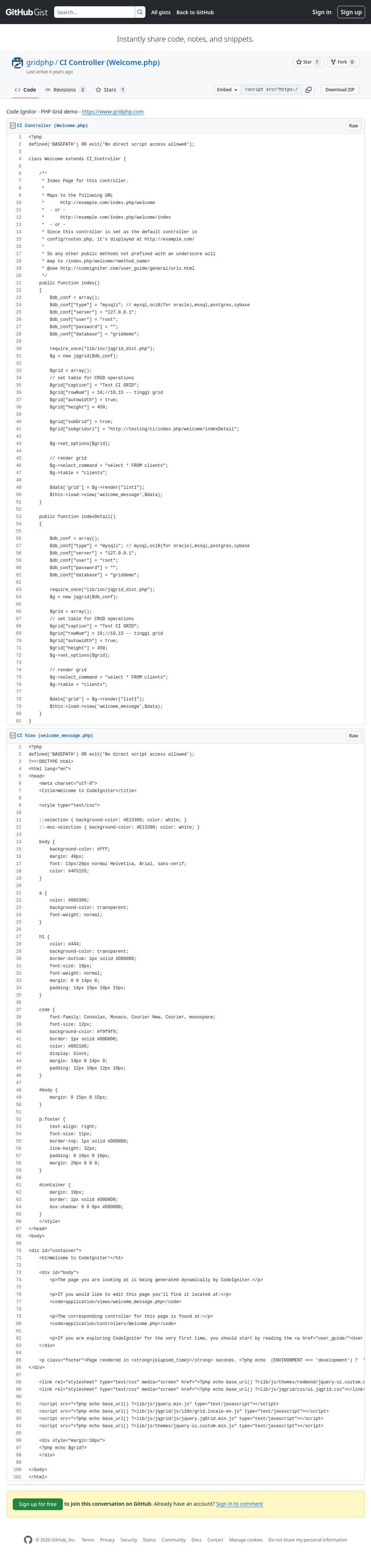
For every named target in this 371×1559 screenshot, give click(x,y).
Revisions (66, 89)
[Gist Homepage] (27, 12)
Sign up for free (38, 1504)
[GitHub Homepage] (28, 1539)
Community (174, 1540)
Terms (88, 1540)
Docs (197, 1540)
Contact (215, 1540)
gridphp (40, 62)
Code (25, 89)
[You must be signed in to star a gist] (308, 62)
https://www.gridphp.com (113, 111)
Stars (111, 89)
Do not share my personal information (307, 1540)
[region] (185, 429)
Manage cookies (245, 1540)
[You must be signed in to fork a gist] (343, 62)
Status (149, 1540)
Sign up (351, 12)
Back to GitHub (195, 12)
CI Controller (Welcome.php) (109, 62)
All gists (161, 12)
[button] (308, 90)
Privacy (107, 1540)
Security (129, 1540)
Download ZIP (340, 90)
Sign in (322, 12)
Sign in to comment (239, 1503)
